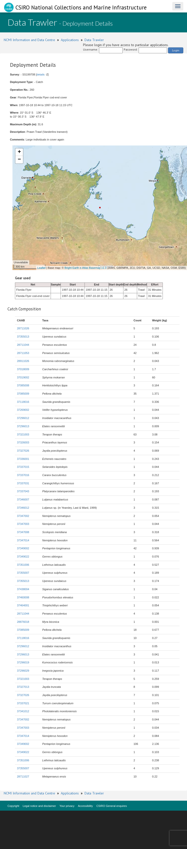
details (41, 74)
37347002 (23, 515)
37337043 (23, 491)
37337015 (23, 466)
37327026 (23, 450)
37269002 (23, 409)
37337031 (23, 483)
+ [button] (19, 152)
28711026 (23, 328)
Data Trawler (94, 40)
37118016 (23, 401)
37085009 (23, 393)
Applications (70, 40)
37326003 (23, 442)
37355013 (23, 336)
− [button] (19, 159)
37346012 (23, 507)
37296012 (23, 418)
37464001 (23, 605)
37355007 (23, 572)
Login (175, 50)
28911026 (23, 360)
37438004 (23, 589)
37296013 (23, 426)
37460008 (23, 597)
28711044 (23, 344)
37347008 (23, 532)
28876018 (23, 621)
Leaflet (41, 267)
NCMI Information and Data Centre (29, 40)
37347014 (23, 540)
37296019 (23, 662)
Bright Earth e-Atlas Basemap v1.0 (86, 267)
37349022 (23, 556)
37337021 (23, 703)
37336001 (23, 458)
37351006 (23, 564)
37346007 (23, 499)
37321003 (23, 434)
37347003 (23, 523)
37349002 (23, 548)
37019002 (23, 377)
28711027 (23, 776)
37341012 (23, 711)
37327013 (23, 686)
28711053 (23, 353)
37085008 (23, 385)
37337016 (23, 475)
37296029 (23, 670)
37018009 (23, 369)
